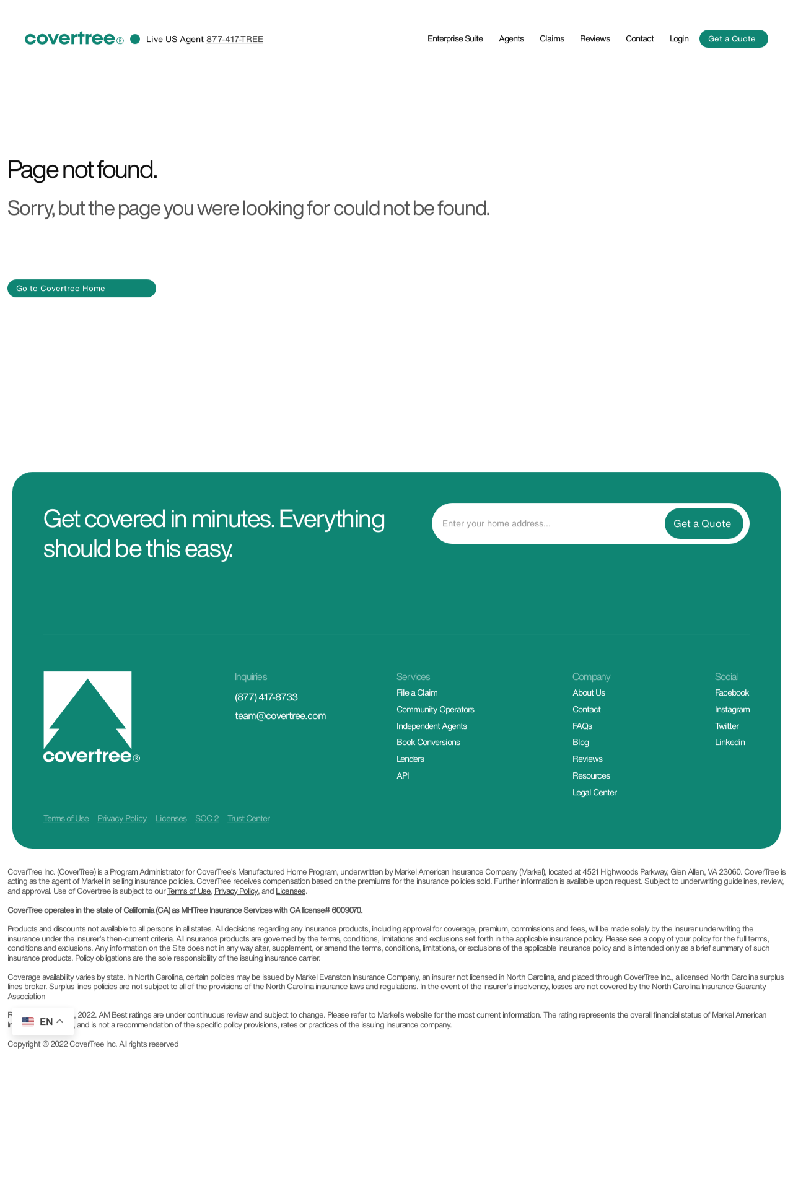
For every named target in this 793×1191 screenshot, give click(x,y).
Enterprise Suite (455, 72)
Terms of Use (66, 853)
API (402, 810)
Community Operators (435, 744)
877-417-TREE (234, 73)
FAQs (582, 760)
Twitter (726, 760)
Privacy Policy (122, 853)
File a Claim (416, 727)
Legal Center (594, 827)
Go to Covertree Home (60, 323)
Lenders (410, 793)
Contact (640, 72)
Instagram (732, 744)
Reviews (595, 72)
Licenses (171, 853)
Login (679, 72)
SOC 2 (207, 853)
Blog (580, 776)
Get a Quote (732, 74)
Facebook (732, 727)
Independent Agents (431, 760)
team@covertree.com (280, 750)
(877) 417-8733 (266, 732)
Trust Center (248, 853)
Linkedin (730, 776)
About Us (588, 727)
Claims (552, 72)
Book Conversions (428, 776)
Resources (591, 810)
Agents (511, 72)
